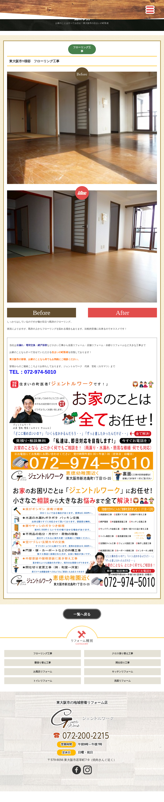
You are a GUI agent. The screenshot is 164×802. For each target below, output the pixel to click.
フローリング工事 (82, 49)
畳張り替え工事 (42, 662)
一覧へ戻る (82, 614)
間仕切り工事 (123, 662)
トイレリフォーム (42, 680)
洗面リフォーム (122, 680)
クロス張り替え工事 (122, 653)
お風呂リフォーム (42, 671)
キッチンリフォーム (122, 671)
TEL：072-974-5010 (32, 372)
